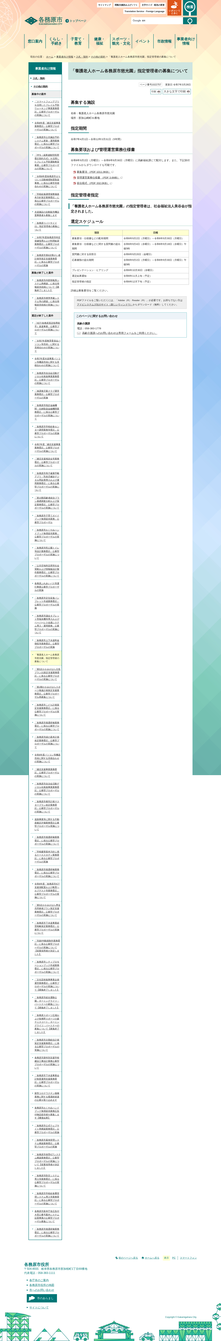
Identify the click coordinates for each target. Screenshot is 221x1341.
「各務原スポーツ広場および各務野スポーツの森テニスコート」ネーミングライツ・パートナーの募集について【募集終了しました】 (47, 1024)
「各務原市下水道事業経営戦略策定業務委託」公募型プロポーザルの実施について (47, 928)
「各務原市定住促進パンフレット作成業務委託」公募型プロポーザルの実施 (47, 603)
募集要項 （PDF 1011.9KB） (95, 171)
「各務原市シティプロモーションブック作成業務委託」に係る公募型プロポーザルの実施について (47, 967)
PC (174, 1257)
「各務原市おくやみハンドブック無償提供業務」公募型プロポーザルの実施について (47, 535)
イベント (142, 41)
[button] (174, 8)
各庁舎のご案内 (39, 1280)
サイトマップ (104, 5)
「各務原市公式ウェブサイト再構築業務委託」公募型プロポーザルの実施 (47, 1129)
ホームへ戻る (152, 1257)
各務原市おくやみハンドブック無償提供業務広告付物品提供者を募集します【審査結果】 (47, 1112)
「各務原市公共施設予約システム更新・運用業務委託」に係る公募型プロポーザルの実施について (47, 142)
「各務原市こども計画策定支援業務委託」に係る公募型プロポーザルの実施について (47, 710)
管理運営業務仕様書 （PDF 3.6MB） (100, 177)
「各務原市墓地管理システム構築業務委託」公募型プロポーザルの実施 (47, 1143)
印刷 (153, 91)
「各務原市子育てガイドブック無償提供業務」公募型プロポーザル (47, 519)
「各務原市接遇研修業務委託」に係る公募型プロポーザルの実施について (47, 726)
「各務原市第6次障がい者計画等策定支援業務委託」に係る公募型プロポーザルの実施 (47, 260)
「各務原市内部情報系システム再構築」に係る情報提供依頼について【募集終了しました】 (47, 285)
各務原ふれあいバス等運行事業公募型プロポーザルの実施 (47, 586)
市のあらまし (45, 1298)
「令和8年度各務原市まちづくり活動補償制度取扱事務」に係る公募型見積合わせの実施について (47, 181)
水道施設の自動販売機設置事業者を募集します (47, 214)
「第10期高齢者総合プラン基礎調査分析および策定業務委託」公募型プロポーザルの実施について (47, 503)
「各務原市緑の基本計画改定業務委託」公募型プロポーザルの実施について (47, 742)
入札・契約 (82, 56)
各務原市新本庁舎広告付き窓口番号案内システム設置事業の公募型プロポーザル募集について (47, 1216)
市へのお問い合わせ (41, 1290)
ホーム (49, 56)
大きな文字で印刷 (175, 91)
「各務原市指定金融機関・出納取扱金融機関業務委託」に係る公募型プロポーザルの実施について (47, 412)
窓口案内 (35, 41)
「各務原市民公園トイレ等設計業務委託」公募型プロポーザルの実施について (47, 552)
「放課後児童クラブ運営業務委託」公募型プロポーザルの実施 (47, 394)
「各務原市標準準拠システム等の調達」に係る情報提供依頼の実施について (47, 303)
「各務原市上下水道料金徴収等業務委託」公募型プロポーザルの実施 (47, 643)
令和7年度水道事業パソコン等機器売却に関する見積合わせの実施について (47, 362)
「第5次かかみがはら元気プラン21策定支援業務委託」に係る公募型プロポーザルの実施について (47, 674)
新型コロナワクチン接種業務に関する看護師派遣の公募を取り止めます (47, 1096)
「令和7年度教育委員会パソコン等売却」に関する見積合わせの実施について (47, 345)
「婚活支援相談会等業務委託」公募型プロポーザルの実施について (47, 462)
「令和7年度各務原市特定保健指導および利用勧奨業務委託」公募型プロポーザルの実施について (47, 242)
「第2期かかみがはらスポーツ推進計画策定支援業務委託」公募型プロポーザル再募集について (47, 692)
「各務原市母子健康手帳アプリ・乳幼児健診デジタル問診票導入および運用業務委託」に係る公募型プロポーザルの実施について (47, 482)
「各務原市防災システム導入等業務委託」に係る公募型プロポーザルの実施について (47, 1180)
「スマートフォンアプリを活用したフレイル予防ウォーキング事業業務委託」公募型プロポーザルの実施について (47, 108)
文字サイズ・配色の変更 (153, 5)
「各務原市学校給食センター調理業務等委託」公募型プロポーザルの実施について (47, 431)
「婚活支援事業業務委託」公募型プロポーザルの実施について (47, 772)
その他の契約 (98, 56)
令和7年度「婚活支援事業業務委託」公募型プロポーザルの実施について (47, 447)
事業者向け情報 (186, 41)
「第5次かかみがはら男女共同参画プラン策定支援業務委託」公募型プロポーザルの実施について (47, 910)
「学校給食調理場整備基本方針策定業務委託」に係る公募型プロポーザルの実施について (47, 199)
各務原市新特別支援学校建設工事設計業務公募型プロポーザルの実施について (47, 1062)
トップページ (78, 20)
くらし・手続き (56, 41)
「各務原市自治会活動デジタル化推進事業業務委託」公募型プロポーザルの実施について (47, 378)
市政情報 (164, 41)
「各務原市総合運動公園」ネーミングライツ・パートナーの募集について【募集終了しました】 (47, 1002)
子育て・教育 (78, 41)
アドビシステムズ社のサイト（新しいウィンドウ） (105, 304)
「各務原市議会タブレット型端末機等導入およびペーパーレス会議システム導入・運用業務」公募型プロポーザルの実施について (47, 624)
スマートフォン (188, 1257)
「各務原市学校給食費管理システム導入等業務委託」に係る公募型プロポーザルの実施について (47, 1198)
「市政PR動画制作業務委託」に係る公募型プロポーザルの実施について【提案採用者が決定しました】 (47, 947)
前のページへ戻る (128, 1257)
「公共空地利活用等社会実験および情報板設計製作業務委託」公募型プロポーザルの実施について (47, 570)
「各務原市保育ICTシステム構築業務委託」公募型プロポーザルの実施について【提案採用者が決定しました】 (48, 1161)
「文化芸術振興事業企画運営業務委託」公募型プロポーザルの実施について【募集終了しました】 (47, 984)
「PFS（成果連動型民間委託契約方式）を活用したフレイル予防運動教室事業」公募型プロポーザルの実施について (47, 162)
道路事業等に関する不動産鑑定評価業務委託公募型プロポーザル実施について (47, 824)
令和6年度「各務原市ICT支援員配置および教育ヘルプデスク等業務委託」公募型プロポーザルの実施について (47, 891)
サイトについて (39, 1307)
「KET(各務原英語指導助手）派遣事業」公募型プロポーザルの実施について (47, 328)
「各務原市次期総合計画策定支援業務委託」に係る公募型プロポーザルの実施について (47, 1045)
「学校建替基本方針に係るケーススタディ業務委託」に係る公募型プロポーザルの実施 (47, 856)
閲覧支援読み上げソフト (126, 5)
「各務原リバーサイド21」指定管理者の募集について (47, 226)
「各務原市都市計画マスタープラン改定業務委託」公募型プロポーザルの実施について (47, 806)
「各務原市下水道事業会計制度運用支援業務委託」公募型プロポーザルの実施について (47, 1080)
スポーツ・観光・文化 (121, 41)
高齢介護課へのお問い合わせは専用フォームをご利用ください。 (119, 333)
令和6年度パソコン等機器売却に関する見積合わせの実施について (47, 758)
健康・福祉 (99, 41)
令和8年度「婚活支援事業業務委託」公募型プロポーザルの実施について (47, 126)
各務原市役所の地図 (41, 1285)
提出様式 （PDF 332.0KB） (94, 183)
